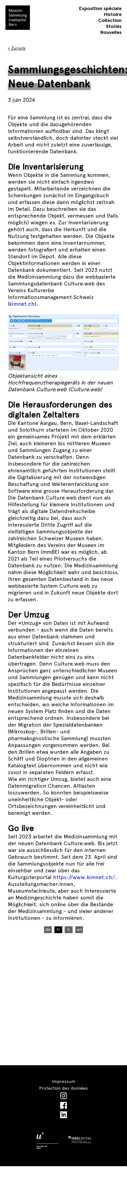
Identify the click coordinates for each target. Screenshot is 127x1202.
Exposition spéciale (100, 8)
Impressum (63, 1081)
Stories (114, 26)
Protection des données (63, 1088)
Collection (110, 20)
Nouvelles (111, 32)
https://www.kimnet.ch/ (83, 877)
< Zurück (16, 48)
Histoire (113, 14)
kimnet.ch (22, 304)
